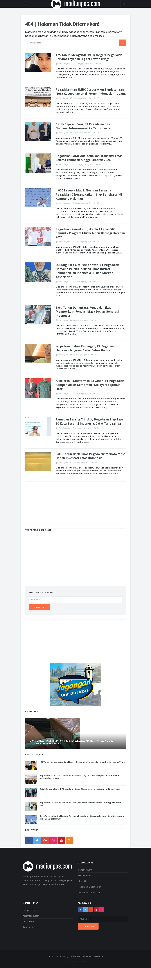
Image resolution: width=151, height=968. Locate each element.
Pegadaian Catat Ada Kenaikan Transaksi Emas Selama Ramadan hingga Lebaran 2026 (89, 158)
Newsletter (99, 956)
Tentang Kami (85, 869)
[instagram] (53, 840)
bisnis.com (28, 921)
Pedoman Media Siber (89, 886)
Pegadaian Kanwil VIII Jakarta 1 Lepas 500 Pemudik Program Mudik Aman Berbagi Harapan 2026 (90, 233)
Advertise (75, 956)
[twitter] (37, 840)
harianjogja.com (31, 915)
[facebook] (29, 840)
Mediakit (82, 881)
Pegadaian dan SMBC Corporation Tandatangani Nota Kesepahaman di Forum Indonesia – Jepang (91, 92)
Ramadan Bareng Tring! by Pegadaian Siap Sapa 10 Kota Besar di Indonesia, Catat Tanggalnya (89, 421)
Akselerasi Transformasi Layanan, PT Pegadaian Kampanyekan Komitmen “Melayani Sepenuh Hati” (90, 385)
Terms (50, 956)
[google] (45, 840)
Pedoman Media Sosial (89, 892)
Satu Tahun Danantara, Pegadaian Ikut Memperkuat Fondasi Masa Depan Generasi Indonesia (87, 312)
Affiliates (87, 956)
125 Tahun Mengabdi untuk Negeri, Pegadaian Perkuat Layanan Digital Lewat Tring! (89, 57)
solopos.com (29, 909)
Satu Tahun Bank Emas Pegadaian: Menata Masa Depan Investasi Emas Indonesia (90, 456)
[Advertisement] (75, 503)
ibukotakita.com (31, 927)
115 (100, 63)
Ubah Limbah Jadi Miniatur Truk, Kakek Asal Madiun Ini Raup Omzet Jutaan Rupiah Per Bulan (72, 742)
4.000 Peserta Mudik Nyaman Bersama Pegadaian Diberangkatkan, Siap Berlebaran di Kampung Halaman (89, 194)
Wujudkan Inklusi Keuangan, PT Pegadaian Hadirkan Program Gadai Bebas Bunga (86, 348)
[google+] (90, 909)
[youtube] (61, 840)
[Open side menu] (24, 3)
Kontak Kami (84, 875)
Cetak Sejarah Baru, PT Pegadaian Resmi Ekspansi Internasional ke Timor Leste (84, 126)
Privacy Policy (62, 956)
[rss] (69, 840)
